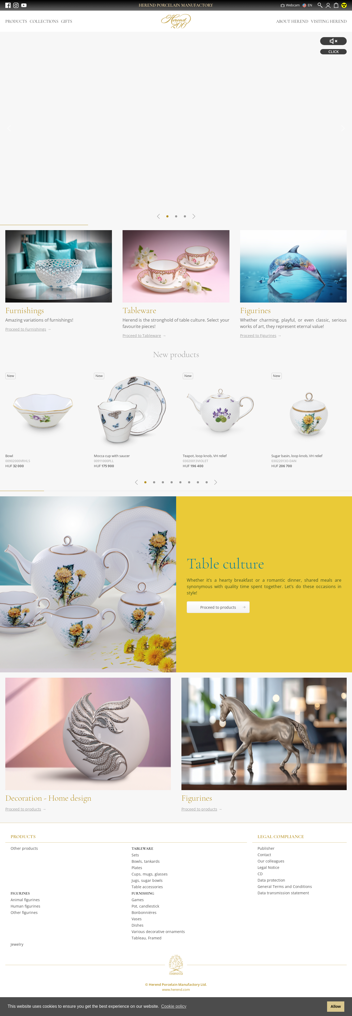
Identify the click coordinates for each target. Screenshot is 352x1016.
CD (260, 873)
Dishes (138, 925)
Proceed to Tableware (142, 335)
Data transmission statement (283, 892)
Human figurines (25, 906)
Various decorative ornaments (158, 931)
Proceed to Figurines (258, 335)
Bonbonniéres (144, 912)
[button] (321, 1007)
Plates (137, 867)
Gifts (66, 21)
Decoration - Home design (48, 798)
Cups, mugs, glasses (150, 874)
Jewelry (17, 944)
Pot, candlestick (145, 906)
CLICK (333, 51)
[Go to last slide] (9, 128)
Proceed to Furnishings (25, 329)
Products (16, 21)
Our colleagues (271, 861)
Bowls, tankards (146, 861)
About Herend (292, 21)
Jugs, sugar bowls (147, 880)
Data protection (271, 880)
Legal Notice (268, 867)
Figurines (255, 310)
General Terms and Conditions (285, 886)
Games (138, 899)
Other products (24, 848)
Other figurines (24, 912)
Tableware (139, 310)
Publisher (266, 848)
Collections (44, 21)
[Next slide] (343, 128)
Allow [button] (336, 1006)
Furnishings (24, 310)
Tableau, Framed (147, 937)
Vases (137, 918)
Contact (264, 854)
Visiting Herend (329, 21)
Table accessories (147, 886)
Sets (135, 854)
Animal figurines (25, 899)
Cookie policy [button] (173, 1006)
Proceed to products (23, 809)
